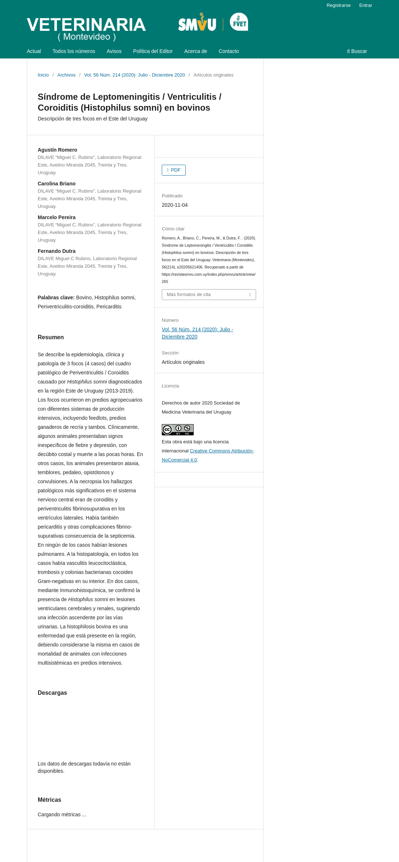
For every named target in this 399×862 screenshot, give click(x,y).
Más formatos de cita (189, 294)
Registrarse (338, 5)
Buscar (357, 51)
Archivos (66, 75)
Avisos (114, 51)
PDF (175, 170)
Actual (34, 51)
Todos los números (74, 51)
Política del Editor (153, 51)
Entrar (365, 5)
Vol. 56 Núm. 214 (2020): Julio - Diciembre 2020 (134, 75)
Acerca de (195, 51)
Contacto (229, 51)
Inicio (43, 75)
